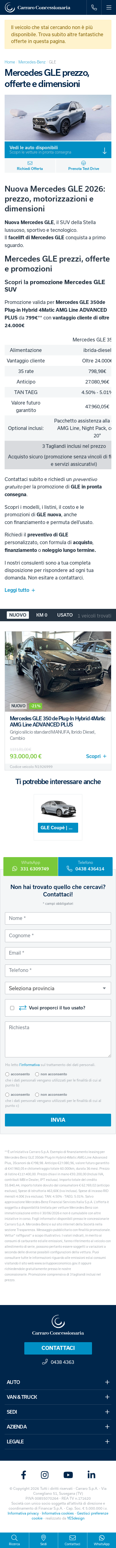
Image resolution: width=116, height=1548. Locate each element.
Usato (65, 615)
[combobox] (58, 988)
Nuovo (17, 615)
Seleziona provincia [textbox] (31, 988)
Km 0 (41, 615)
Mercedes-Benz (32, 62)
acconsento (20, 1074)
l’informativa (29, 1065)
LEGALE (58, 1441)
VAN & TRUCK (58, 1397)
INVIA (58, 1120)
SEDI (58, 1412)
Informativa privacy (23, 1513)
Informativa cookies (58, 1513)
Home (10, 62)
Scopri (96, 756)
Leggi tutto (20, 590)
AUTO (58, 1382)
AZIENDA (58, 1426)
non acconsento (54, 1074)
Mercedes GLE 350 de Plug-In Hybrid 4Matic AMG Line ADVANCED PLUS (57, 721)
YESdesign (76, 1518)
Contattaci (58, 1348)
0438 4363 (58, 1362)
